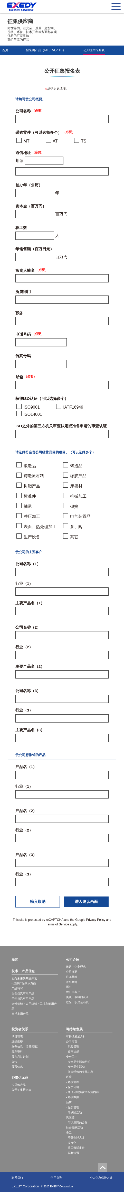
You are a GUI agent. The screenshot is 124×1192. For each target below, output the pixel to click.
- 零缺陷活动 (74, 1112)
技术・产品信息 (23, 971)
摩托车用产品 (20, 1013)
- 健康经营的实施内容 (79, 1071)
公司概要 (71, 971)
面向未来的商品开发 (24, 978)
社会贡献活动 (74, 1127)
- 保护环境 (72, 1087)
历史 (69, 986)
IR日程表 (17, 1036)
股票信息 (17, 1066)
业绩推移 (17, 1041)
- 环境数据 (72, 1097)
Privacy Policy (95, 920)
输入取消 (37, 901)
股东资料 (17, 1051)
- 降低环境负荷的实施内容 (82, 1091)
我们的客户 (73, 991)
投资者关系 (20, 1029)
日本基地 (71, 976)
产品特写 (17, 988)
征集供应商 (20, 1077)
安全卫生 (71, 1056)
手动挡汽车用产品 (23, 998)
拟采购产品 (19, 1084)
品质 (69, 1102)
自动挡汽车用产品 (23, 993)
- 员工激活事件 (75, 1147)
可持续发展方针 (76, 1036)
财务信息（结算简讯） (26, 1046)
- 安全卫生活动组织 (78, 1061)
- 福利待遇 (72, 1152)
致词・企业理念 (76, 966)
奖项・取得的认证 (77, 997)
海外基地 (71, 981)
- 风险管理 (72, 1046)
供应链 (70, 1117)
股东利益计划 (20, 1056)
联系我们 (17, 1177)
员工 (69, 1132)
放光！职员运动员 (77, 1002)
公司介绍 (72, 959)
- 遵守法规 (72, 1051)
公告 (14, 1061)
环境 (69, 1076)
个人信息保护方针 (101, 1177)
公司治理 (71, 1041)
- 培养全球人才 (75, 1137)
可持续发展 (74, 1029)
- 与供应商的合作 (77, 1122)
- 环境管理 (72, 1082)
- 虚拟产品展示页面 (24, 983)
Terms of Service (57, 924)
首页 (5, 50)
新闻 (15, 959)
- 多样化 (71, 1142)
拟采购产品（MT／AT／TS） (45, 50)
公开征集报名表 (94, 50)
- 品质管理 (72, 1107)
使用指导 (56, 1177)
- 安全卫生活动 (75, 1066)
